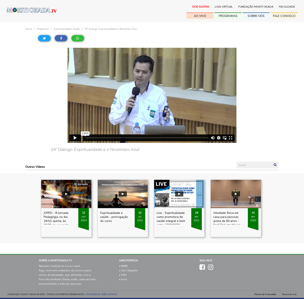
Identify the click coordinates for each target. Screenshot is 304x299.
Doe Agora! (200, 7)
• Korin (123, 279)
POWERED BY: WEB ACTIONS (101, 294)
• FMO (123, 275)
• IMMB (123, 266)
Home (28, 29)
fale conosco (284, 16)
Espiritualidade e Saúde (67, 29)
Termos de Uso (289, 294)
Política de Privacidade (265, 294)
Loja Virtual (224, 7)
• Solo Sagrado (128, 270)
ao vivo (200, 16)
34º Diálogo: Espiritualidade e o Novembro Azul (110, 29)
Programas (228, 16)
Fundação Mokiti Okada (255, 7)
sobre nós (256, 16)
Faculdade (287, 7)
